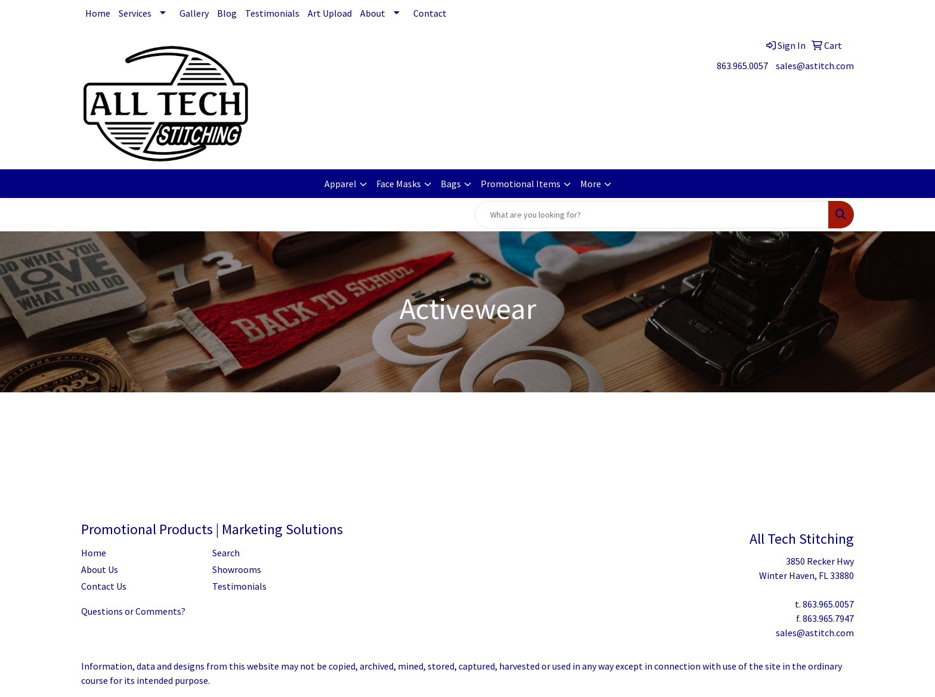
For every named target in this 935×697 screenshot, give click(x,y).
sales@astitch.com (815, 66)
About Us (99, 569)
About (372, 13)
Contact (430, 13)
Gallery (194, 13)
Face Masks (398, 184)
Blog (227, 13)
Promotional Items (521, 184)
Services (135, 13)
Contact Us (103, 586)
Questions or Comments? (133, 611)
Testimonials (272, 13)
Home (97, 13)
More (590, 184)
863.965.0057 (742, 66)
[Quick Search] (652, 214)
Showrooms (236, 569)
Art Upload (330, 13)
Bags (451, 184)
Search (226, 553)
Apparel (340, 184)
